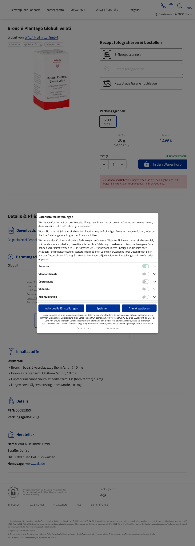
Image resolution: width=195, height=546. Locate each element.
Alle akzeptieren (139, 308)
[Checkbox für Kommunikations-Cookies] (145, 297)
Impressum (112, 328)
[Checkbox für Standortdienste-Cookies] (145, 274)
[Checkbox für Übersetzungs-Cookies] (145, 281)
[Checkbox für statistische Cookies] (145, 289)
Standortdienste (47, 274)
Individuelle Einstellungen (61, 308)
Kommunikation (47, 297)
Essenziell (44, 266)
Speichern (103, 308)
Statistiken (44, 289)
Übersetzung (45, 281)
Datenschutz (84, 328)
